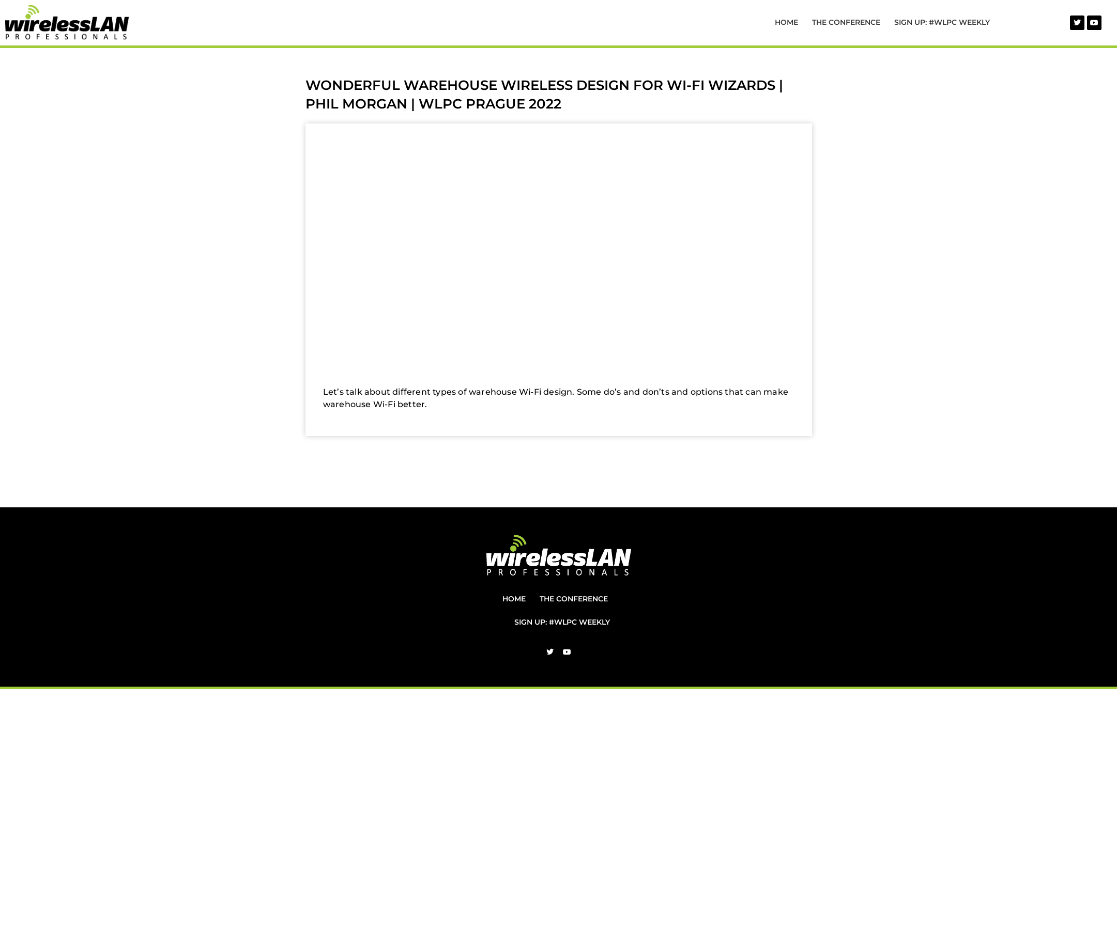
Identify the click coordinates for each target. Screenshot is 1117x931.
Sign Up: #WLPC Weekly (942, 22)
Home (786, 22)
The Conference (846, 22)
